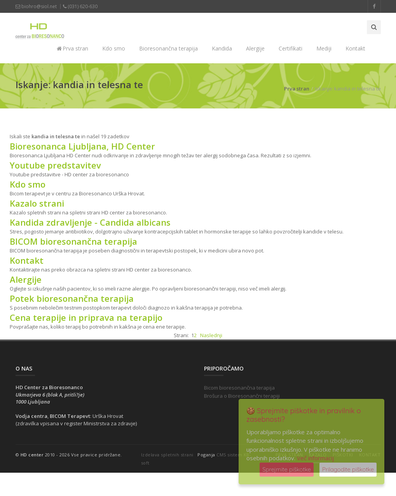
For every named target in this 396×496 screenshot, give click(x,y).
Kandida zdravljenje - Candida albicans (90, 222)
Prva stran (72, 48)
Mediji (323, 48)
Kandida (222, 48)
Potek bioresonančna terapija (72, 298)
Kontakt (355, 48)
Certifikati (290, 48)
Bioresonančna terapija (168, 48)
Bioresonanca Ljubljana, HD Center (82, 146)
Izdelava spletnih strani (167, 455)
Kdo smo (113, 48)
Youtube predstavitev (55, 165)
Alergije (255, 48)
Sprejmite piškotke (286, 469)
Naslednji (211, 335)
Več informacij (315, 458)
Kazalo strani (37, 203)
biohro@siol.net (36, 6)
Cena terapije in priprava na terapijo (86, 317)
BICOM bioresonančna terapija (73, 241)
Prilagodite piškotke (348, 469)
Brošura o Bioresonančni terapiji (242, 395)
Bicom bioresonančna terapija (239, 387)
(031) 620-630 (80, 6)
